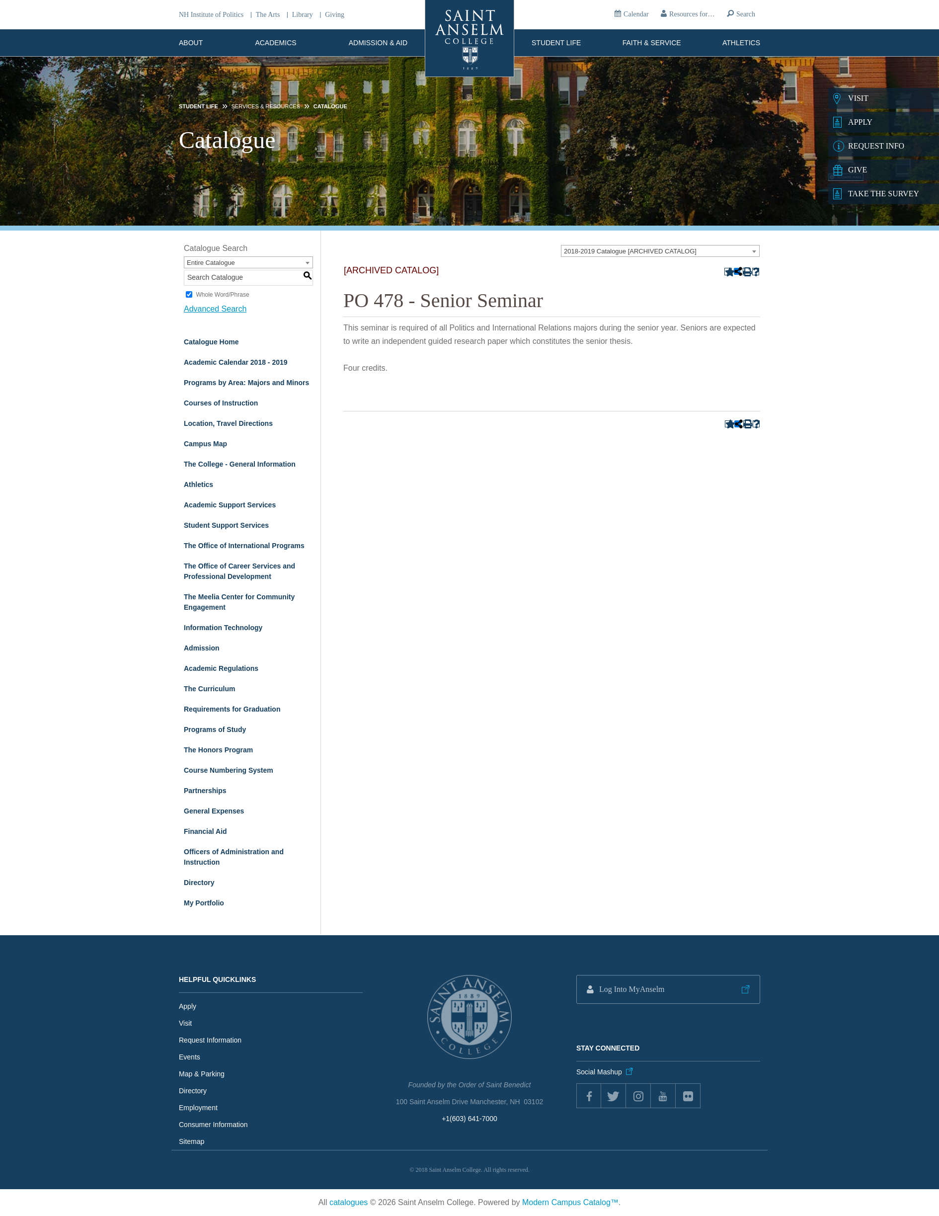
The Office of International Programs (244, 546)
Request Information (210, 1040)
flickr (688, 1095)
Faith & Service (652, 43)
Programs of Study (215, 729)
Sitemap (191, 1141)
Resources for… (691, 14)
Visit (185, 1023)
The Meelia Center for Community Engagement (239, 602)
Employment (198, 1107)
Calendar (636, 14)
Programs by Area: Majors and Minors (246, 383)
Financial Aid (205, 831)
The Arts (268, 14)
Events (189, 1057)
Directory (199, 883)
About (191, 43)
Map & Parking (202, 1073)
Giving (334, 14)
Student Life (556, 43)
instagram (638, 1095)
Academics (275, 43)
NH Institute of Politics (211, 14)
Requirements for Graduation (232, 709)
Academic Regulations (221, 668)
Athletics (741, 43)
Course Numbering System (228, 770)
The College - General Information (240, 464)
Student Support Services (226, 525)
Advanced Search (215, 309)
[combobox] (660, 251)
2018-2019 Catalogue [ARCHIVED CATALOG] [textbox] (630, 251)
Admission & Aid (378, 43)
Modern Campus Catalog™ (570, 1202)
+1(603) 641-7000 (469, 1119)
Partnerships (205, 791)
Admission (202, 648)
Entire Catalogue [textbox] (211, 262)
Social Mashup (599, 1072)
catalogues (348, 1202)
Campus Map (205, 444)
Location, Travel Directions (228, 423)
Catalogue (330, 106)
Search (745, 14)
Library (302, 14)
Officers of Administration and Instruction (234, 857)
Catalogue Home (211, 342)
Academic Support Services (230, 505)
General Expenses (214, 811)
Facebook (588, 1095)
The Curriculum (209, 689)
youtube (663, 1095)
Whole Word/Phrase (222, 294)
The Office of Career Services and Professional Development (239, 571)
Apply (187, 1006)
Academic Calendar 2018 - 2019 (236, 362)
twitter (613, 1095)
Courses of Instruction (221, 403)
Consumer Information (213, 1124)
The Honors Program (218, 750)
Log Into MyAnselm (632, 989)
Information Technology (223, 628)
